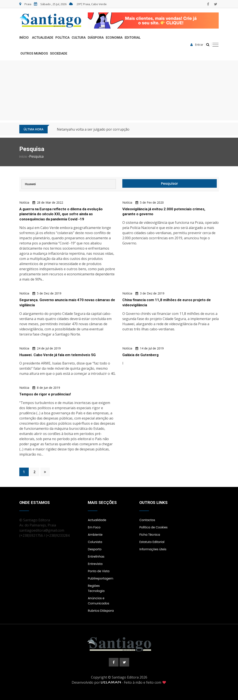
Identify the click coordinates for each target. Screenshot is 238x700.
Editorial (133, 38)
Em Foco (94, 527)
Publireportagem (100, 578)
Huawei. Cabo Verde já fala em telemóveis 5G (57, 355)
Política (62, 38)
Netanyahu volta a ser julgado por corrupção (93, 129)
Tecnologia (96, 591)
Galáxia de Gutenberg (140, 355)
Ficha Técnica (149, 534)
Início (24, 38)
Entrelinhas (96, 556)
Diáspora (96, 38)
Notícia (24, 202)
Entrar (196, 45)
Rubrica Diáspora (101, 610)
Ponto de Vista (98, 571)
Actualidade (42, 38)
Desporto (95, 549)
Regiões (94, 586)
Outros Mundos (34, 53)
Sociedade (58, 53)
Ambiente (95, 534)
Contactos (147, 520)
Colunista (95, 542)
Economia (114, 38)
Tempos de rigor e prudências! (45, 394)
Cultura (79, 38)
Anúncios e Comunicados (98, 600)
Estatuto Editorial (151, 542)
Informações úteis (152, 549)
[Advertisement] (119, 90)
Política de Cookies (153, 527)
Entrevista (95, 564)
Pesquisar (169, 183)
